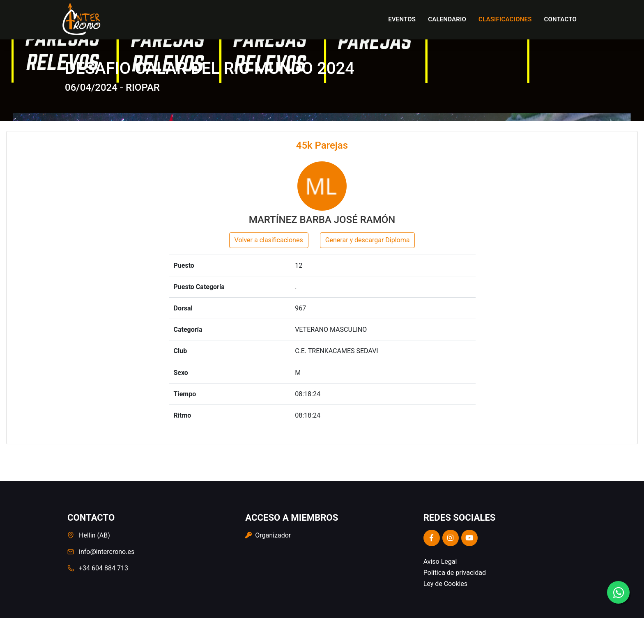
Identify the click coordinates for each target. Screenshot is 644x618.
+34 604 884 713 (103, 568)
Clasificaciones (505, 19)
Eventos (402, 19)
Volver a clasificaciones (269, 240)
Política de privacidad (454, 573)
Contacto (560, 19)
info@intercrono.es (106, 552)
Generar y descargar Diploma (367, 240)
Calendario (447, 19)
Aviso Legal (440, 561)
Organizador (268, 535)
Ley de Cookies (445, 584)
